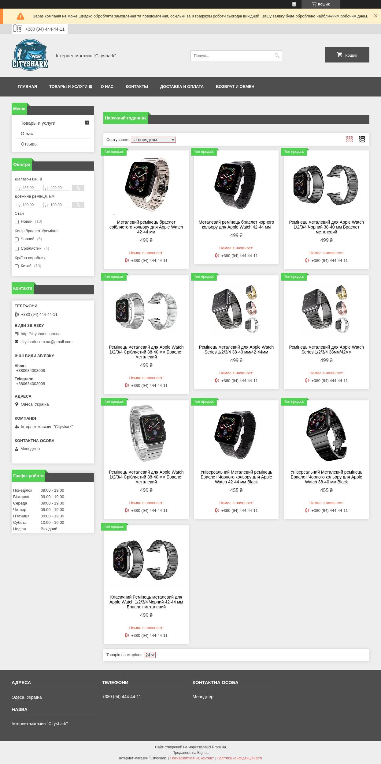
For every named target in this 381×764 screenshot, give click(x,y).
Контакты (137, 86)
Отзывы (29, 143)
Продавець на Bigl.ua (190, 753)
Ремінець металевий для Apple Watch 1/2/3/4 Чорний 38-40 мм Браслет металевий (326, 227)
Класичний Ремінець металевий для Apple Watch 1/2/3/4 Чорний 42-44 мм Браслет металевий (146, 602)
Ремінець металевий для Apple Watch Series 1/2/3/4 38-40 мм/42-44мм (236, 349)
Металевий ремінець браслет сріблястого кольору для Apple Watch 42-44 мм (146, 227)
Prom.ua (219, 747)
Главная (27, 86)
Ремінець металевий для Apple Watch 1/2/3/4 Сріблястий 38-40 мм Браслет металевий (146, 352)
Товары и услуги (68, 86)
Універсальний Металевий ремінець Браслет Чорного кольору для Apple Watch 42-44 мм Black (236, 477)
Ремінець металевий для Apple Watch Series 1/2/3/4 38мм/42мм (326, 349)
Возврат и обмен (235, 86)
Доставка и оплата (182, 86)
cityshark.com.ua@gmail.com (46, 341)
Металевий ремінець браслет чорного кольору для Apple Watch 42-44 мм (236, 224)
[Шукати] (277, 55)
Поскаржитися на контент (192, 758)
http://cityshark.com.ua (41, 333)
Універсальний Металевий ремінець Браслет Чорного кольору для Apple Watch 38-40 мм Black (326, 477)
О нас (107, 86)
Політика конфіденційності (239, 758)
